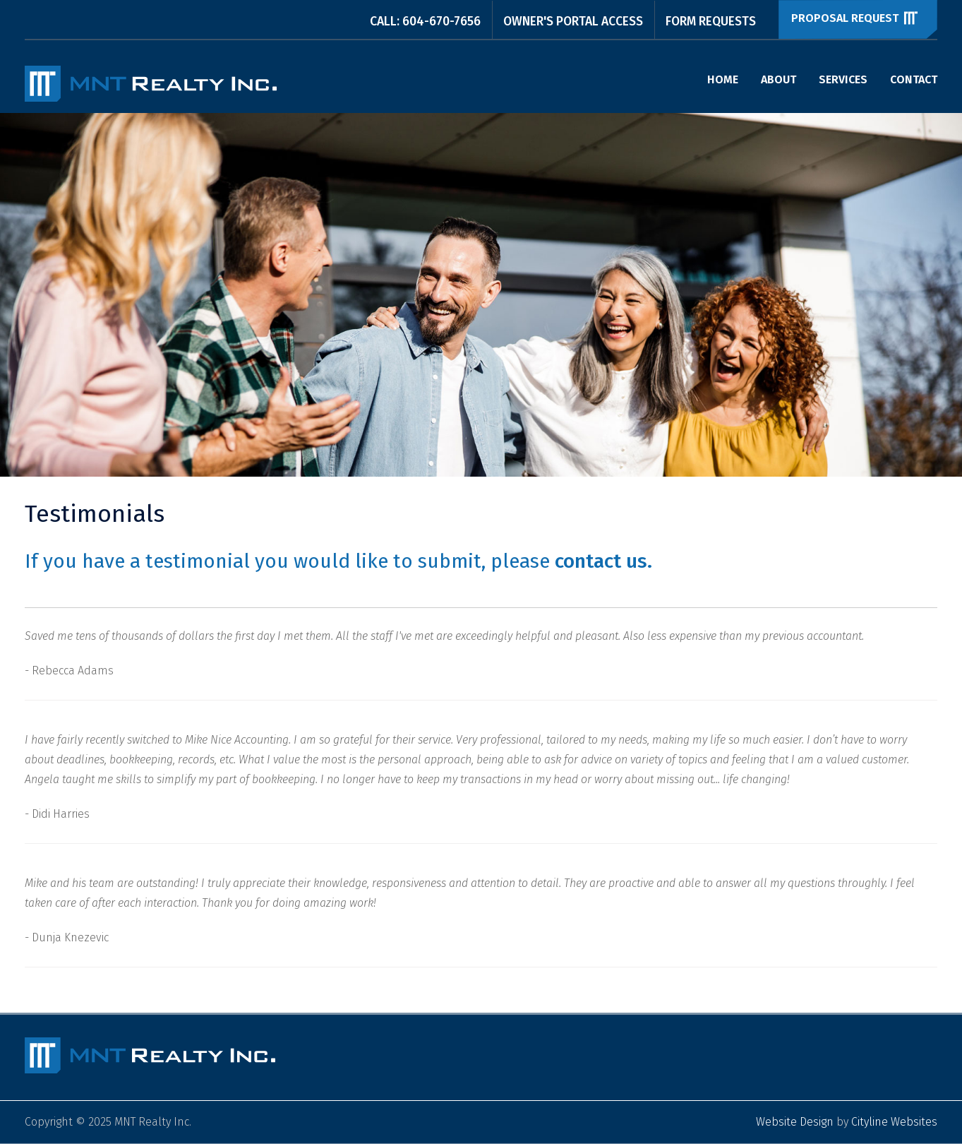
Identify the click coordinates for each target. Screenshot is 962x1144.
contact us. (603, 561)
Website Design (795, 1121)
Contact (913, 79)
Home (722, 79)
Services (843, 79)
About (778, 79)
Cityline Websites (894, 1121)
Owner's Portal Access (573, 21)
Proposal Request (855, 18)
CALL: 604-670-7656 (425, 21)
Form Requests (711, 21)
